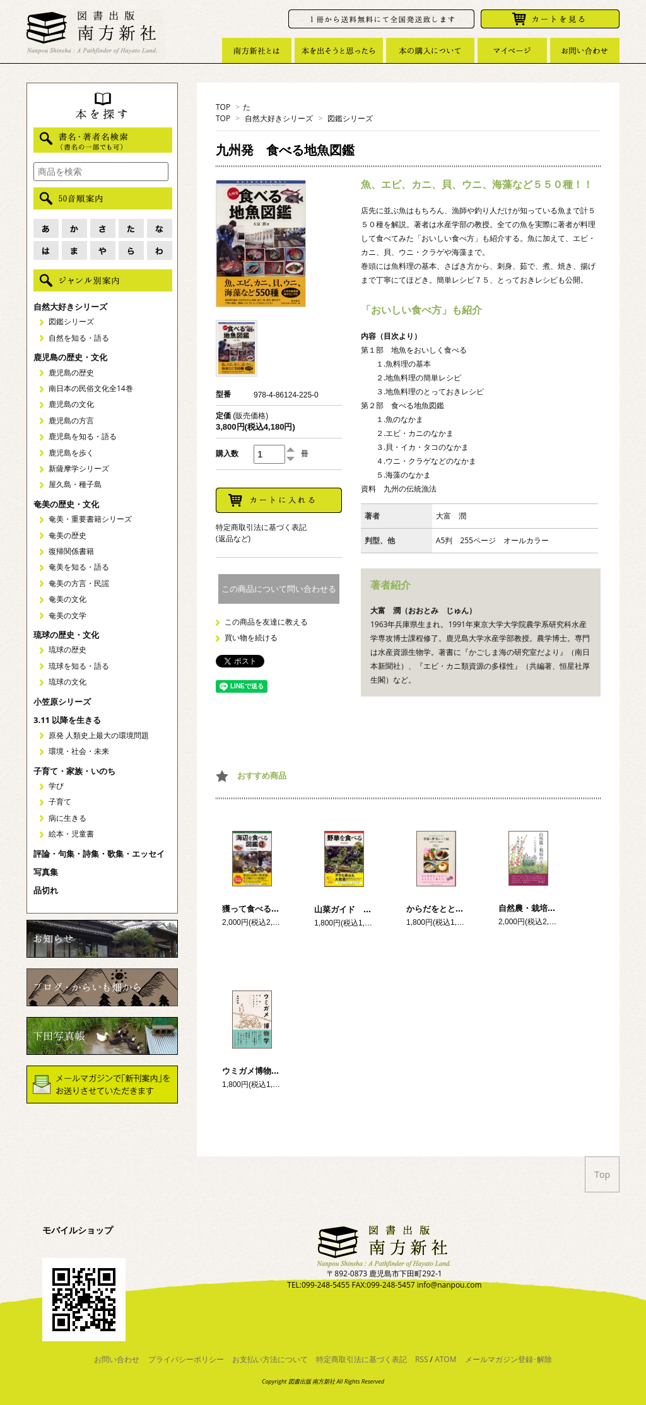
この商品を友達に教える (266, 621)
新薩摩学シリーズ (79, 468)
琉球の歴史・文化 (66, 634)
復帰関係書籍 (71, 551)
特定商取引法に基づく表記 (361, 1359)
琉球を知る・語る (79, 666)
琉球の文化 (67, 681)
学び (56, 785)
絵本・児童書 (71, 833)
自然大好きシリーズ (279, 118)
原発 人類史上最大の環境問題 (99, 735)
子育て (60, 801)
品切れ (45, 890)
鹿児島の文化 (71, 404)
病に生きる (67, 818)
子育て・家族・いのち (74, 771)
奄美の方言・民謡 (79, 583)
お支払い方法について (270, 1359)
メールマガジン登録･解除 (508, 1359)
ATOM (445, 1359)
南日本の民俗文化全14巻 (91, 388)
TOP (223, 107)
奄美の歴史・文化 (66, 504)
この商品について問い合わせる (278, 589)
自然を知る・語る (79, 337)
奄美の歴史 (67, 535)
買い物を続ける (251, 637)
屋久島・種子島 (75, 484)
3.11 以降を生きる (67, 720)
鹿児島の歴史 (71, 372)
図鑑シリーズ (350, 118)
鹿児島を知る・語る (83, 436)
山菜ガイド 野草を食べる (363, 909)
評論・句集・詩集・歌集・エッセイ (99, 853)
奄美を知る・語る (79, 566)
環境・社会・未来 (79, 751)
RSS (421, 1359)
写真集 (45, 872)
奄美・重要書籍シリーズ (90, 519)
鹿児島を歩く (71, 452)
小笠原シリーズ (62, 701)
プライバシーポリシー (186, 1359)
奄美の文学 (67, 615)
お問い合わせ (116, 1359)
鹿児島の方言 (71, 420)
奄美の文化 (67, 599)
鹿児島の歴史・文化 (70, 357)
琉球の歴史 (67, 649)
